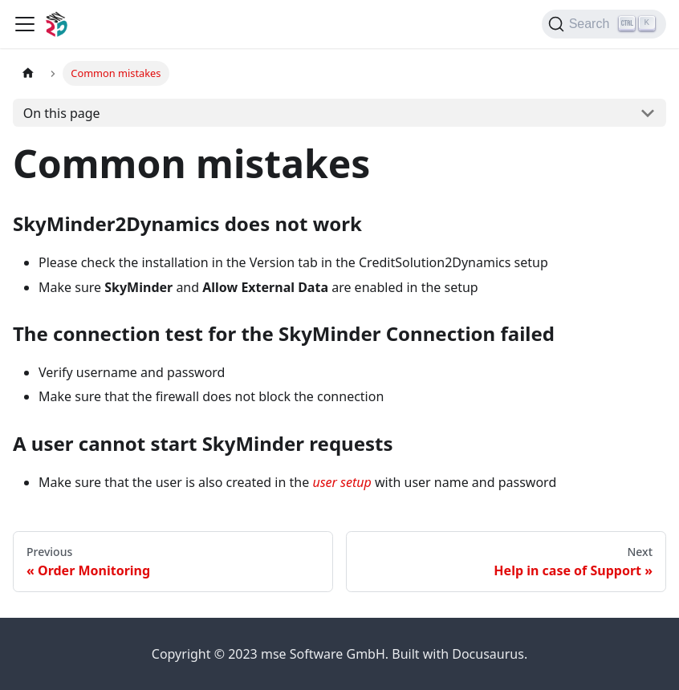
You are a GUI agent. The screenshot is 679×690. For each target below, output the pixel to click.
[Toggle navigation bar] (25, 24)
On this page (61, 113)
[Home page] (28, 73)
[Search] (604, 24)
